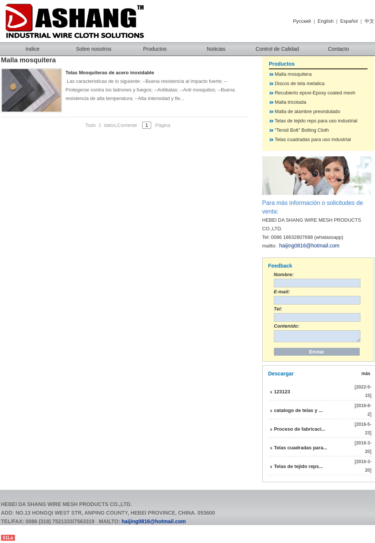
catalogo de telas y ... (298, 412)
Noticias (216, 49)
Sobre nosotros (94, 49)
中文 (369, 21)
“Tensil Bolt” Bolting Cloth (302, 130)
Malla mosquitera (293, 74)
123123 (282, 394)
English (326, 21)
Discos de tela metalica (300, 83)
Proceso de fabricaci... (299, 431)
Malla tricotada (290, 102)
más (366, 375)
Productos (154, 49)
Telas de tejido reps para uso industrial (316, 121)
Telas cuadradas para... (300, 450)
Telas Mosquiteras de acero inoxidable (110, 72)
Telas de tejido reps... (298, 468)
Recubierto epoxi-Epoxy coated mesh (315, 93)
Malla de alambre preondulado (307, 111)
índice (32, 49)
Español (349, 21)
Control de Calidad (277, 49)
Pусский (302, 21)
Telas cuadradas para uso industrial (313, 139)
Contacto (338, 49)
